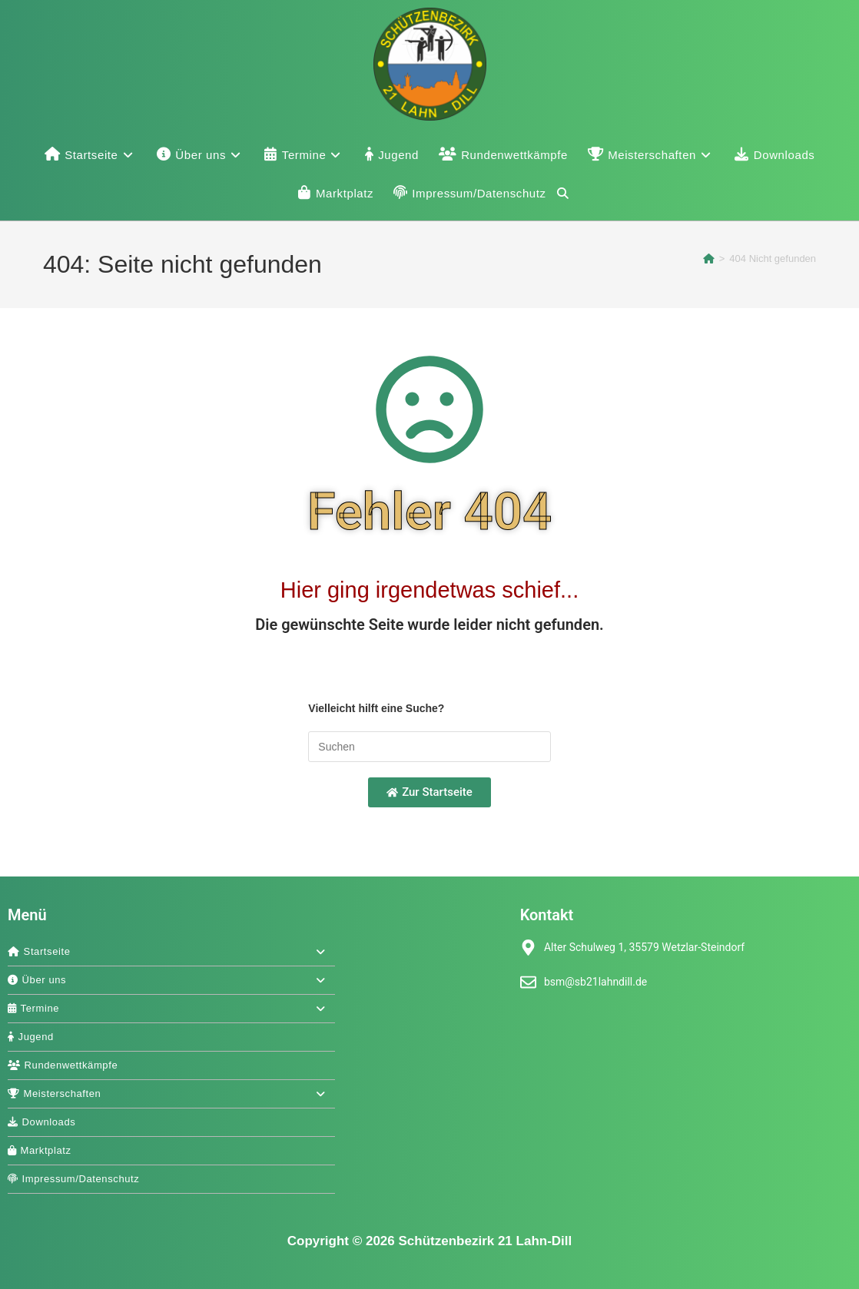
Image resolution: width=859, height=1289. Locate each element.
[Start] (709, 258)
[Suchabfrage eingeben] (429, 746)
